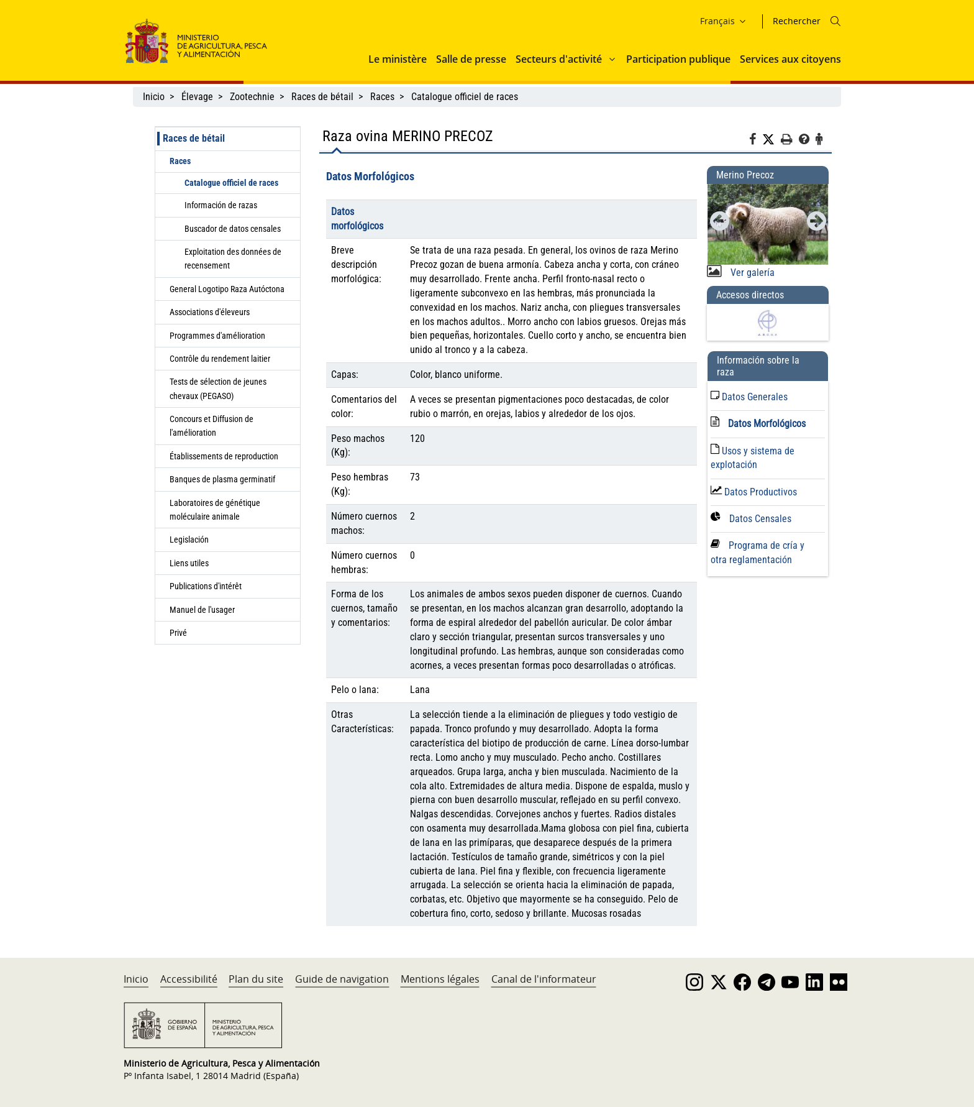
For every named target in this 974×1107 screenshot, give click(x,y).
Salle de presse (471, 59)
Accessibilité (188, 979)
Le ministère (397, 59)
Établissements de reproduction (224, 456)
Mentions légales (440, 979)
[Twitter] (771, 139)
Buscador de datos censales (232, 229)
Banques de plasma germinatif (222, 479)
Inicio (154, 97)
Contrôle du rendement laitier (220, 359)
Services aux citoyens (790, 59)
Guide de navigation (342, 979)
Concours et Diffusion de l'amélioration (211, 426)
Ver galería (751, 272)
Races (382, 97)
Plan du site (256, 979)
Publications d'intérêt (206, 586)
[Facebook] (755, 141)
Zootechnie (252, 97)
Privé (178, 633)
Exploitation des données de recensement (232, 258)
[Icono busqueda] (835, 21)
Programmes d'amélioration (217, 336)
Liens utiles (189, 563)
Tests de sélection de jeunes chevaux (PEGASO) (218, 388)
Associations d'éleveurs (210, 312)
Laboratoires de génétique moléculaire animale (215, 509)
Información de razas (220, 205)
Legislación (189, 539)
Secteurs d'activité (559, 59)
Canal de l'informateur (543, 979)
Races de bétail (322, 97)
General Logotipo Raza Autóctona (227, 289)
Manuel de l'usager (202, 610)
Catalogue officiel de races (466, 97)
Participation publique (678, 59)
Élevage (197, 97)
